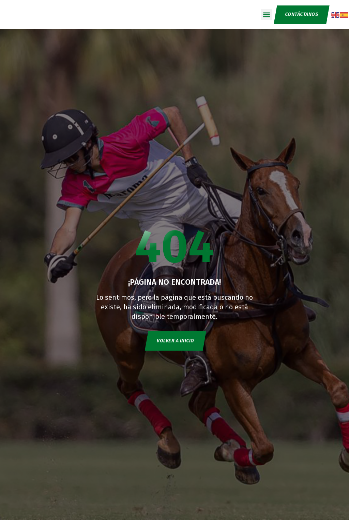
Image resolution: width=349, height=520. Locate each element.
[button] (265, 14)
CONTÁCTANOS (301, 14)
